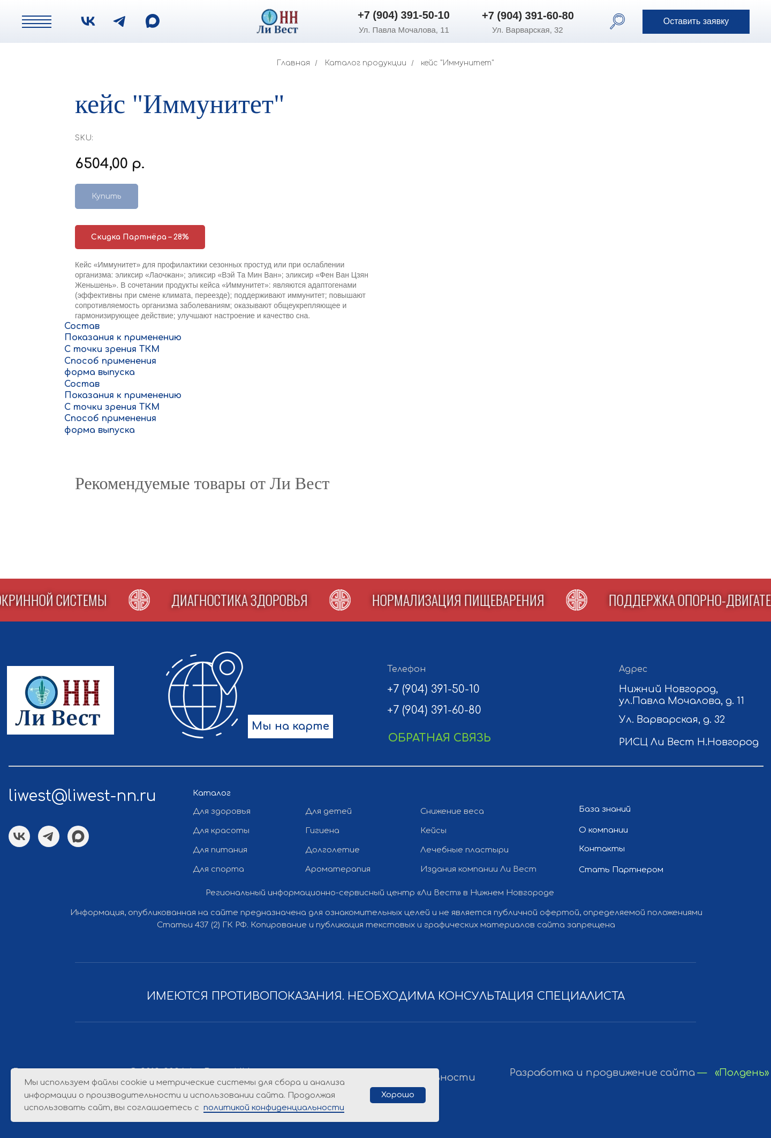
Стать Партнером (621, 869)
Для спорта (218, 869)
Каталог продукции (365, 63)
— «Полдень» (733, 1072)
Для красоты (221, 830)
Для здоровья (222, 811)
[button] (696, 22)
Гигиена (322, 830)
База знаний (605, 809)
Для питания (220, 850)
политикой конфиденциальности (273, 1107)
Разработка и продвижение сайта (602, 1072)
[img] (152, 21)
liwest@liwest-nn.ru (82, 796)
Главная (293, 63)
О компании (603, 830)
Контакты (602, 849)
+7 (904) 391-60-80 (528, 15)
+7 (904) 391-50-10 (404, 15)
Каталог (212, 793)
